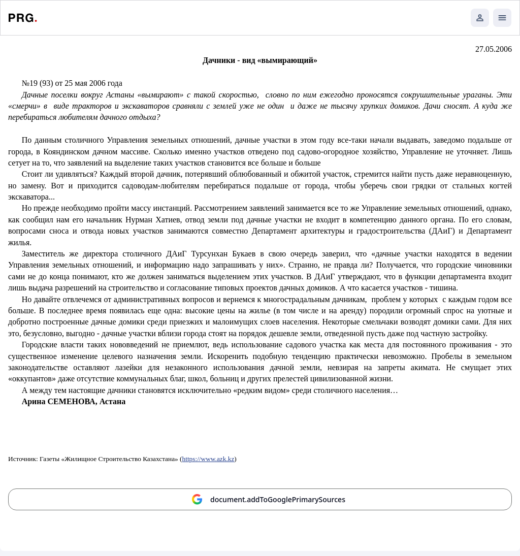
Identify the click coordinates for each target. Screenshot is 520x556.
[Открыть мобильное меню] (502, 18)
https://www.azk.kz (208, 459)
